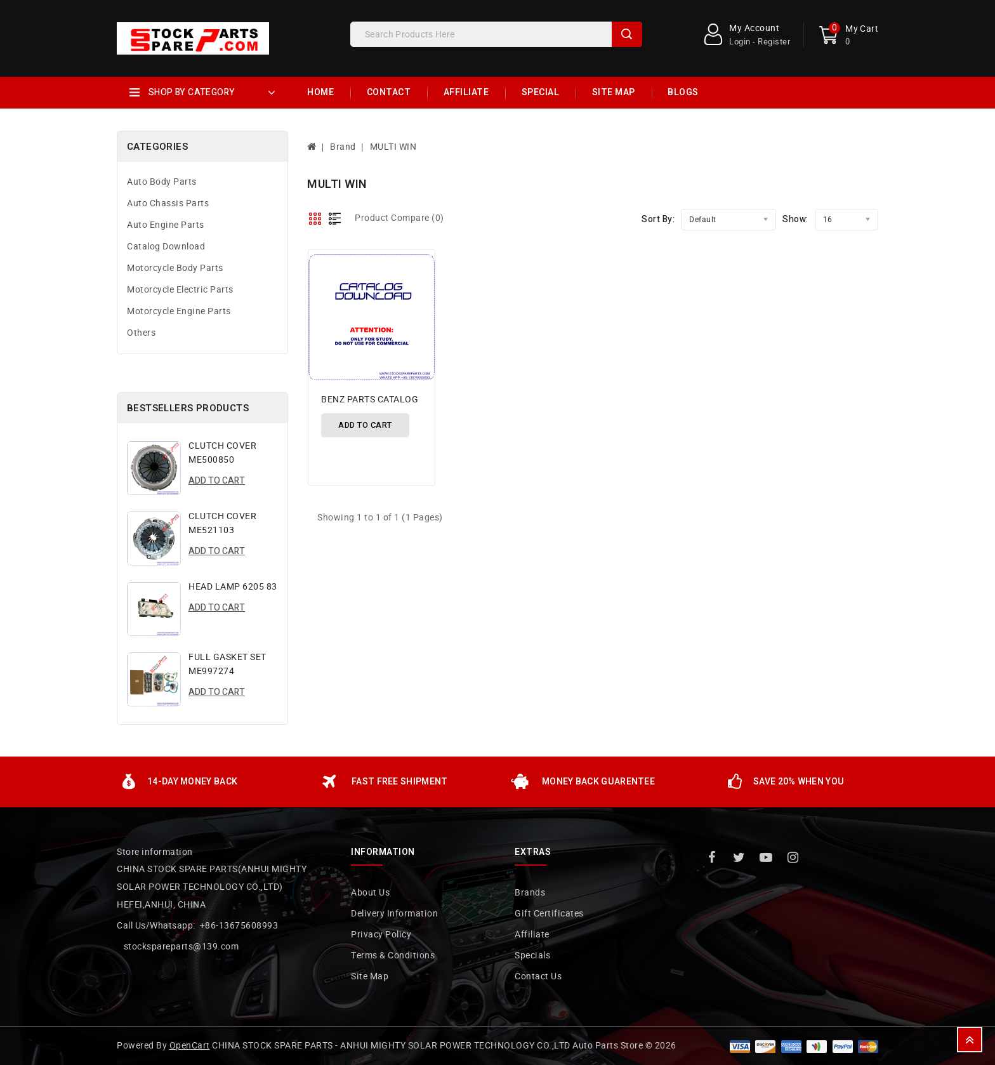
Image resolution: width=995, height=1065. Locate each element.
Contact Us (538, 976)
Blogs (683, 92)
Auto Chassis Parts (168, 203)
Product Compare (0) (399, 218)
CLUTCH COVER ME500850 (222, 452)
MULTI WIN (393, 147)
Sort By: (658, 219)
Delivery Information (394, 913)
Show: (795, 219)
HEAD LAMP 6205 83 (232, 586)
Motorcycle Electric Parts (180, 289)
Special (541, 92)
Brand (343, 147)
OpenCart (189, 1045)
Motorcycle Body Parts (175, 268)
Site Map (613, 92)
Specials (532, 955)
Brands (530, 892)
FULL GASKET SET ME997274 (227, 664)
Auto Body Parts (162, 182)
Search (627, 34)
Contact (389, 92)
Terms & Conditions (393, 955)
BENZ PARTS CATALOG (369, 399)
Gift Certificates (549, 913)
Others (141, 333)
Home (320, 92)
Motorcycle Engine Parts (179, 311)
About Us (370, 892)
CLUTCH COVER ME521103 (222, 523)
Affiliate (466, 92)
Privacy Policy (381, 934)
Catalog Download (166, 246)
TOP (969, 1039)
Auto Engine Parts (165, 225)
